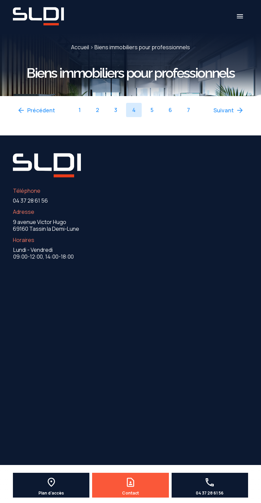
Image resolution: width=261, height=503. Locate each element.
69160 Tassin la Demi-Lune (46, 225)
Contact (130, 493)
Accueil (80, 47)
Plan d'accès (51, 493)
